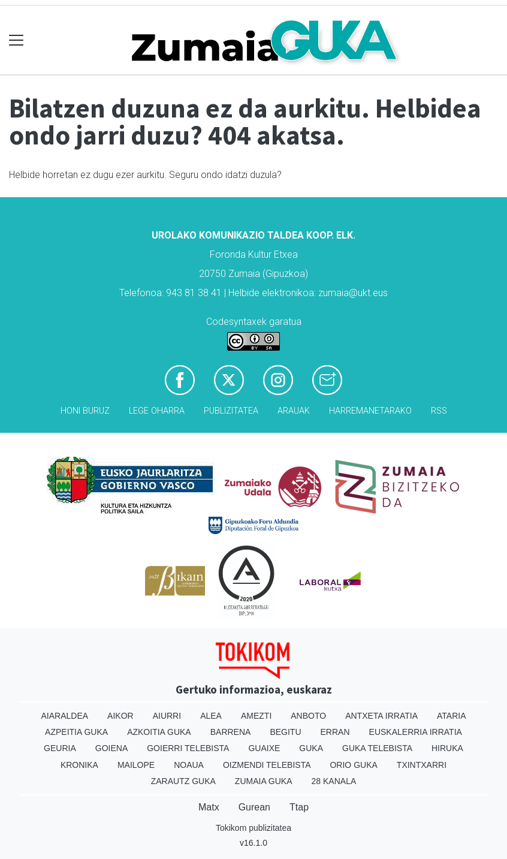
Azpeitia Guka (76, 732)
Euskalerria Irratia (415, 732)
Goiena (111, 748)
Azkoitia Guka (159, 732)
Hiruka (447, 748)
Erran (335, 732)
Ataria (451, 716)
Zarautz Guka (183, 781)
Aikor (120, 716)
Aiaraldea (65, 716)
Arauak (293, 411)
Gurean (254, 807)
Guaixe (264, 748)
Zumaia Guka (263, 781)
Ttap (299, 807)
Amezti (256, 716)
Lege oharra (157, 411)
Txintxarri (421, 765)
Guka (311, 748)
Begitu (285, 732)
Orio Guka (353, 765)
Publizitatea (231, 411)
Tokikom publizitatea (253, 828)
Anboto (308, 716)
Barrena (230, 732)
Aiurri (167, 716)
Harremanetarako (370, 411)
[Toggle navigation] (16, 40)
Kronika (79, 765)
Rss (439, 411)
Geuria (60, 748)
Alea (211, 716)
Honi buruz (85, 411)
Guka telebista (377, 748)
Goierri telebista (188, 748)
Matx (208, 807)
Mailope (136, 765)
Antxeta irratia (381, 716)
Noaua (189, 765)
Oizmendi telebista (267, 765)
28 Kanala (334, 781)
